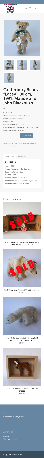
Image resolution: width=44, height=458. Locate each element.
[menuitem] (24, 8)
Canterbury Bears (28, 143)
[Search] (24, 8)
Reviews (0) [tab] (22, 156)
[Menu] (30, 8)
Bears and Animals (16, 143)
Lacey (17, 146)
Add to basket (26, 136)
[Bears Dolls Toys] (18, 8)
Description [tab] (10, 156)
